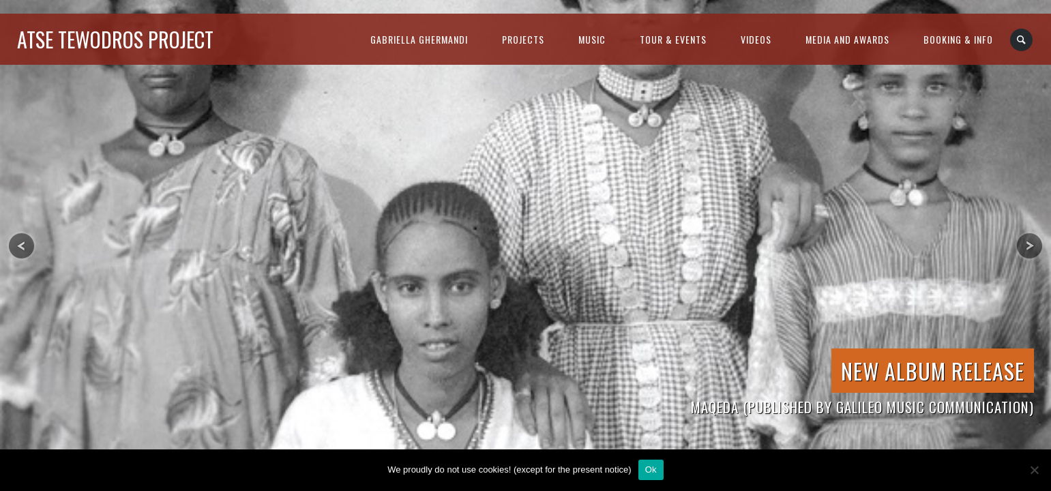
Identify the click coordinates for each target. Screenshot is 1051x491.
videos (756, 39)
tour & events (673, 39)
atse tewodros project (115, 39)
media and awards (847, 39)
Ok (651, 469)
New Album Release (932, 371)
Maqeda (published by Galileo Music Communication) (862, 406)
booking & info (958, 39)
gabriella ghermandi (419, 39)
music (592, 39)
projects (523, 39)
